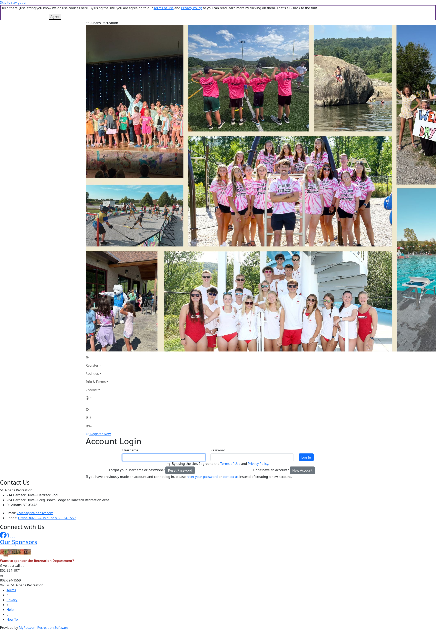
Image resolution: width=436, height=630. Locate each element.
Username (130, 450)
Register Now (100, 434)
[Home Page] (97, 357)
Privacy (12, 600)
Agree (54, 16)
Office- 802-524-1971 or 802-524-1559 (47, 518)
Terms (11, 590)
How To (12, 619)
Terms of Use (163, 8)
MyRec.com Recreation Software (43, 627)
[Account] (97, 398)
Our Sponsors (18, 542)
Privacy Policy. (258, 463)
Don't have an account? (271, 470)
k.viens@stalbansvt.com (35, 513)
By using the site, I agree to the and (220, 463)
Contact (92, 390)
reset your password (202, 476)
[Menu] (88, 426)
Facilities (92, 373)
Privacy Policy (191, 8)
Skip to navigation (13, 2)
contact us (230, 476)
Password (217, 450)
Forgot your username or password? (137, 470)
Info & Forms (96, 381)
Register (92, 365)
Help (10, 609)
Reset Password (180, 470)
